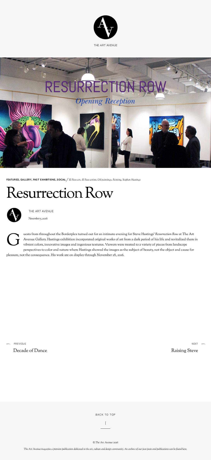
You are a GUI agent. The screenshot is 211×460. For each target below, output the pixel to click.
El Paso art (74, 180)
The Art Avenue (41, 211)
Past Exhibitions (44, 179)
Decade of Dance (50, 347)
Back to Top (106, 414)
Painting (117, 180)
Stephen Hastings (131, 180)
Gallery (26, 179)
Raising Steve (161, 347)
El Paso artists (89, 180)
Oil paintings (104, 180)
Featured (12, 179)
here (184, 449)
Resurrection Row (59, 194)
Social (61, 179)
